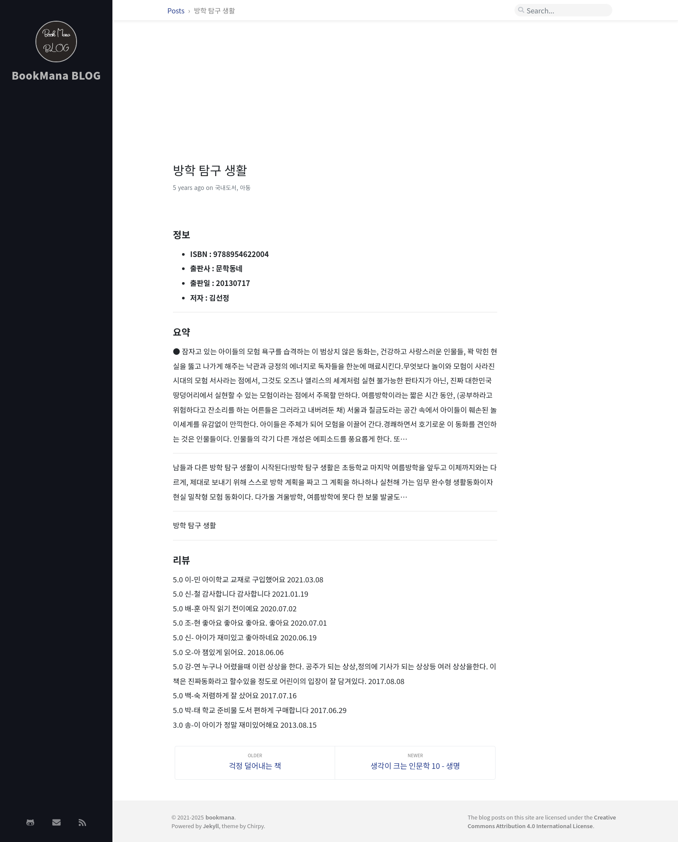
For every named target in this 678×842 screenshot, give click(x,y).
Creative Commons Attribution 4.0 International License (542, 821)
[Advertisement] (56, 226)
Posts (176, 10)
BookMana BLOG (56, 75)
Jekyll (211, 826)
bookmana (219, 817)
